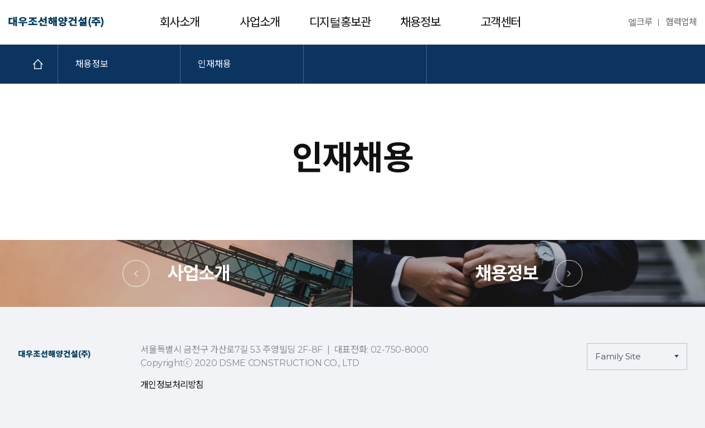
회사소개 (179, 22)
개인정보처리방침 (171, 384)
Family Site (618, 356)
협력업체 (681, 22)
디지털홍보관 (340, 22)
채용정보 (420, 22)
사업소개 (260, 22)
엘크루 (640, 22)
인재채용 (214, 64)
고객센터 (500, 22)
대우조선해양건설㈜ (56, 22)
